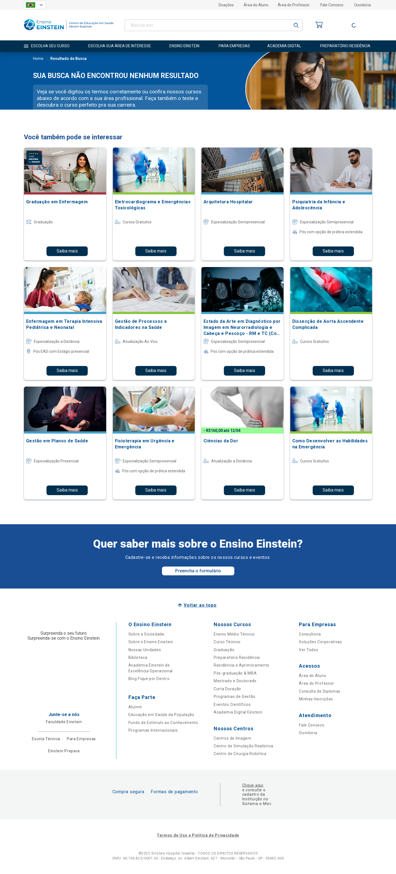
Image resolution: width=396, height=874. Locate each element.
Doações (226, 5)
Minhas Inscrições (316, 699)
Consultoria (310, 634)
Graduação (224, 650)
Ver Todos (308, 650)
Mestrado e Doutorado (235, 681)
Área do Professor (294, 5)
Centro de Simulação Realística (243, 746)
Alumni (135, 707)
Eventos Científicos (232, 704)
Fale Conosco (331, 5)
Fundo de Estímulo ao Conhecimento (163, 722)
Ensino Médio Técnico (234, 634)
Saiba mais (67, 251)
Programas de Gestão (234, 696)
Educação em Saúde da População (161, 714)
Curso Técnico (227, 642)
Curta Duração (227, 689)
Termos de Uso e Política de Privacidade (198, 835)
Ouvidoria (362, 5)
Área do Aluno (256, 5)
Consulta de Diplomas (319, 691)
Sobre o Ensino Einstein (150, 642)
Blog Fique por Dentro (149, 678)
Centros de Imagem (232, 738)
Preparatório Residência (237, 657)
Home (38, 59)
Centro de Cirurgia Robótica (240, 753)
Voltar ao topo (200, 605)
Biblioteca (137, 657)
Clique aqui (252, 785)
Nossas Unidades (144, 650)
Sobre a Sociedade (146, 634)
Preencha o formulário (198, 570)
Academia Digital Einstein (238, 712)
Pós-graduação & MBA (235, 673)
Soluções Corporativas (320, 642)
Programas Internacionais (153, 730)
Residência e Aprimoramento (242, 665)
